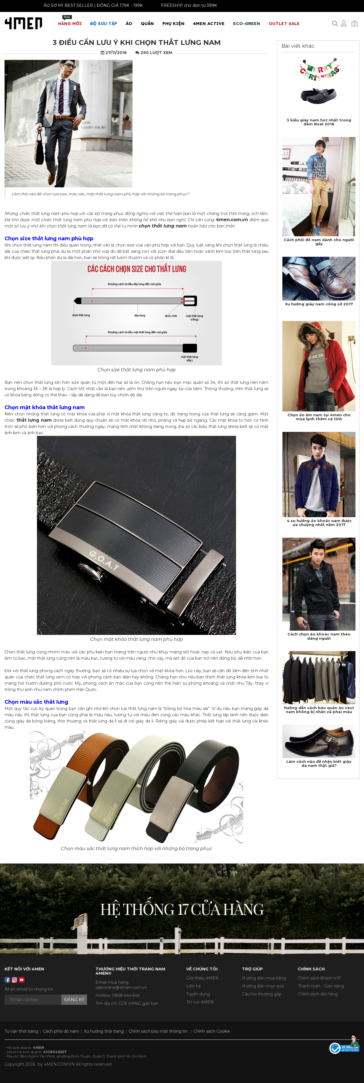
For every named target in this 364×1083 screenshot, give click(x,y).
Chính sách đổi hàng (318, 994)
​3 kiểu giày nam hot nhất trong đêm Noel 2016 (319, 122)
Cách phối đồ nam (61, 1031)
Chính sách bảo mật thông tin (158, 1031)
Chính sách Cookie (212, 1031)
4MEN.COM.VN (59, 1064)
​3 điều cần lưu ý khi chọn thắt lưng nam (137, 42)
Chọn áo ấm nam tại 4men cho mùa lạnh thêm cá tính (319, 417)
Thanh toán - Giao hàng (321, 986)
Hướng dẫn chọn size (263, 986)
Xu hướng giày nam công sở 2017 (319, 304)
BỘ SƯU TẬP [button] (103, 23)
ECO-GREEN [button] (246, 23)
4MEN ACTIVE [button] (209, 23)
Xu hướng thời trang (104, 1031)
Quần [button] (147, 23)
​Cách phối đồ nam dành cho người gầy (319, 241)
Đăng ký (74, 999)
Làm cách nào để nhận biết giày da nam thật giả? (318, 763)
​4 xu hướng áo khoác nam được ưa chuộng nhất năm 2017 (319, 522)
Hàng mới (70, 20)
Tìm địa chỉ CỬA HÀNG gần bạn (127, 1003)
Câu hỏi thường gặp (262, 994)
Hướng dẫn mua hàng (264, 978)
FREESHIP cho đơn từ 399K (184, 5)
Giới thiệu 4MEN (202, 978)
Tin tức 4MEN (200, 1002)
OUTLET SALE (284, 23)
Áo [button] (129, 23)
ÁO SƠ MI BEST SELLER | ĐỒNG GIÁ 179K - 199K (88, 5)
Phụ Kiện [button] (173, 23)
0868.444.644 (126, 995)
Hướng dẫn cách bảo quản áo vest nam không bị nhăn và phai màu (319, 709)
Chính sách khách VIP (319, 978)
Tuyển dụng (198, 994)
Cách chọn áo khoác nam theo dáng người (319, 636)
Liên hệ (193, 986)
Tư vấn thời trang (21, 1031)
